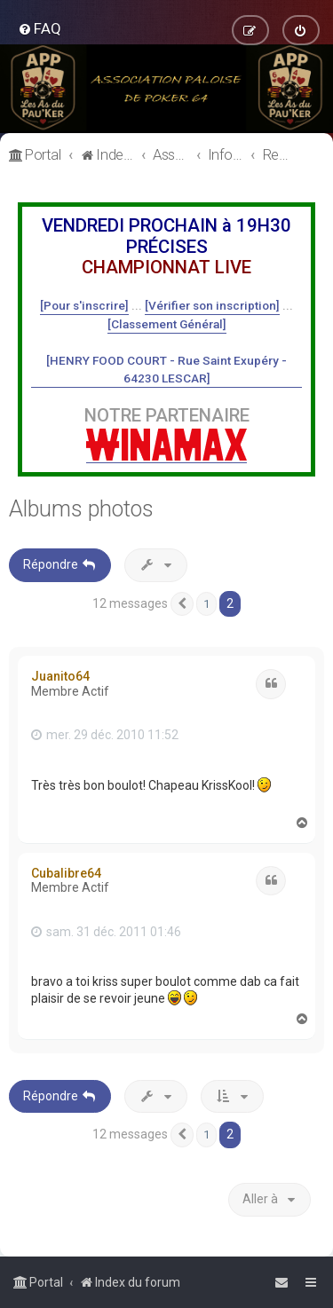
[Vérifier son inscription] (212, 305)
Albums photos (81, 509)
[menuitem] (39, 28)
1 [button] (206, 604)
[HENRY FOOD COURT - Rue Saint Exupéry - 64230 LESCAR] (166, 369)
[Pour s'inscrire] (84, 305)
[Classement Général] (166, 324)
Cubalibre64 (66, 873)
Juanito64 (60, 676)
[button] (182, 604)
